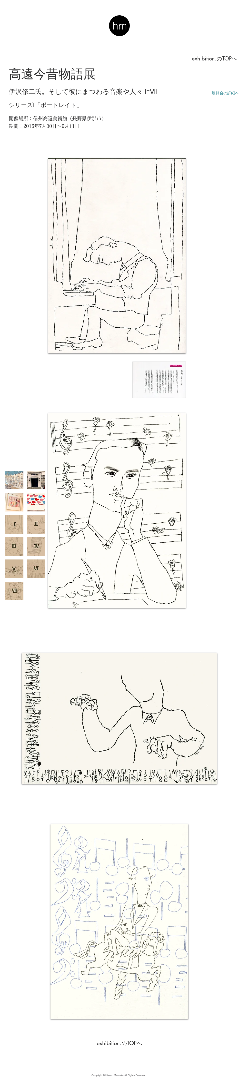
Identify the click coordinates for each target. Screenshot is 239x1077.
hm (119, 25)
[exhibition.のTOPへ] (214, 58)
